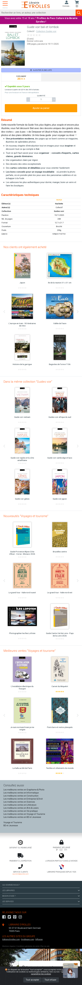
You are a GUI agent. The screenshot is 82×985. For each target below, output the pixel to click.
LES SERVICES (41, 901)
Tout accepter (32, 980)
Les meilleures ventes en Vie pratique (20, 811)
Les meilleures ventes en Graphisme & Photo (23, 790)
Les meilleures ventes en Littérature (19, 805)
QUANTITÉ (41, 96)
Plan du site (44, 946)
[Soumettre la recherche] (79, 13)
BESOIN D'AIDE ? (41, 896)
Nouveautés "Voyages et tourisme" (25, 516)
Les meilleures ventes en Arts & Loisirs (21, 808)
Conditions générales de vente (27, 946)
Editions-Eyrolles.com (11, 939)
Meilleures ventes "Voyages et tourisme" (29, 651)
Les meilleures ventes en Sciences (19, 802)
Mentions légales (8, 946)
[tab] (21, 77)
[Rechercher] (38, 13)
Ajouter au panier (41, 108)
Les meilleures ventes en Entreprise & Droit (23, 799)
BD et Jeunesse (10, 825)
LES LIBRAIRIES (41, 890)
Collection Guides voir (46, 31)
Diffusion (39, 939)
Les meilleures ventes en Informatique (21, 793)
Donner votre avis (35, 41)
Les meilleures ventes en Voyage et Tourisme (24, 814)
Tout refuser (50, 980)
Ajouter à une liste (41, 70)
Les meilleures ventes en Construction (20, 796)
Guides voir (59, 211)
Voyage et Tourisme (12, 822)
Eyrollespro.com (27, 939)
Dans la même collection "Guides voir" (27, 381)
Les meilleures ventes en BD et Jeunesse (22, 817)
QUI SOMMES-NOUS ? (11, 885)
